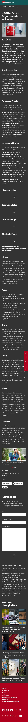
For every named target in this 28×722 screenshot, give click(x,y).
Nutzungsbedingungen (9, 697)
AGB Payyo (5, 699)
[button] (25, 2)
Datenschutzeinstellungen (10, 701)
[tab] (12, 467)
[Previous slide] (4, 455)
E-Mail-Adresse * (7, 519)
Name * (4, 512)
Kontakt (4, 688)
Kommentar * (6, 527)
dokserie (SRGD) (7, 483)
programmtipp (18, 483)
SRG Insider (15, 7)
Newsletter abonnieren (12, 716)
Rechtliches (5, 693)
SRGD (9, 7)
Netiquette (5, 695)
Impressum (5, 690)
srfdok (5, 487)
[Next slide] (23, 455)
